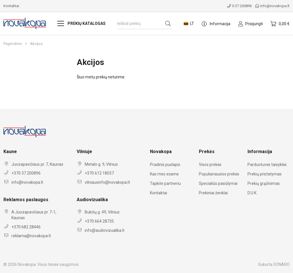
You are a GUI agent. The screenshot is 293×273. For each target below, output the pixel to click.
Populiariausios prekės (219, 174)
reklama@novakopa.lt (31, 236)
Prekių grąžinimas (264, 183)
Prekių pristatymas (265, 174)
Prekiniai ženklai (213, 193)
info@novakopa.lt (272, 6)
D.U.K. (252, 193)
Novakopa (27, 264)
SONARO (281, 264)
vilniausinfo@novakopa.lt (107, 182)
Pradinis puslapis (165, 164)
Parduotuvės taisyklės (267, 164)
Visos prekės (210, 164)
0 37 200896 (239, 6)
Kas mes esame (164, 174)
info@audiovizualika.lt (104, 230)
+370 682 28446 (26, 227)
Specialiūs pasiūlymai (218, 183)
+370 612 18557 (99, 173)
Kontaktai (11, 6)
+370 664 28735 (99, 221)
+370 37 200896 (26, 173)
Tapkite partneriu (165, 183)
